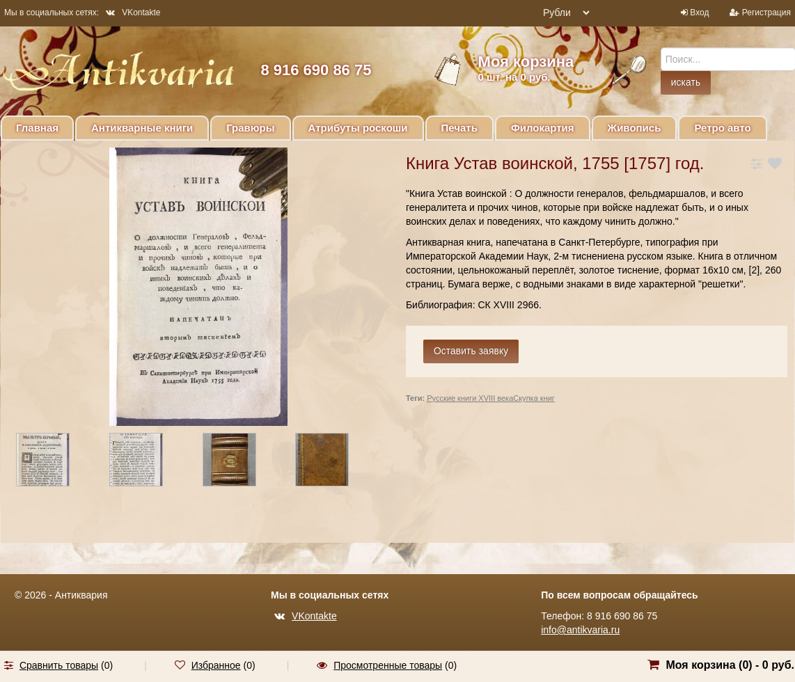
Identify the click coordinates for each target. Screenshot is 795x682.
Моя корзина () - (730, 665)
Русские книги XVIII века (470, 398)
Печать (459, 128)
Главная (37, 128)
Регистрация (766, 12)
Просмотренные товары (387, 665)
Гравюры (250, 128)
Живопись (634, 128)
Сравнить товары (58, 665)
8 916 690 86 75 (315, 70)
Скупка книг (534, 398)
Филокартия (542, 128)
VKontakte (133, 12)
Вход (699, 12)
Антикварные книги (142, 128)
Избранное (216, 665)
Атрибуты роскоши (358, 128)
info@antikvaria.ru (580, 629)
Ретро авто (722, 128)
